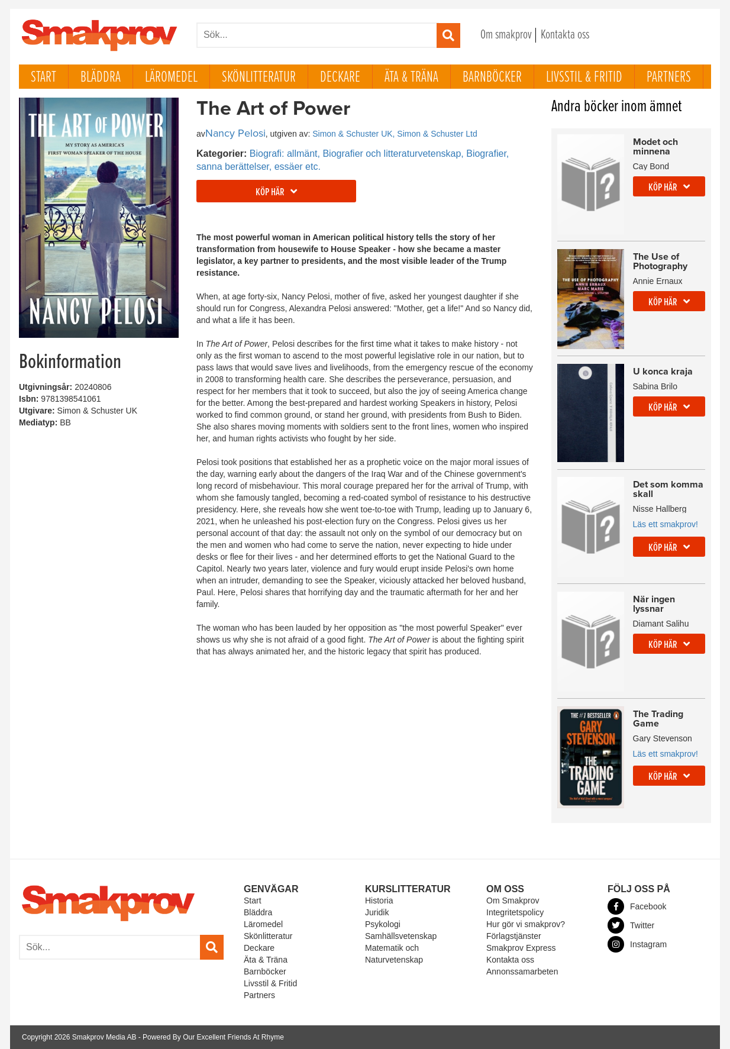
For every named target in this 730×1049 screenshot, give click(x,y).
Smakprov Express (520, 948)
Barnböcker (492, 77)
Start (43, 77)
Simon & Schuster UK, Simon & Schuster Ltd (394, 133)
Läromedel (171, 77)
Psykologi (382, 924)
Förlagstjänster (513, 936)
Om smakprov (506, 35)
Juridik (377, 912)
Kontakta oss (565, 35)
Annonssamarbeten (522, 971)
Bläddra (100, 77)
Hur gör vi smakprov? (525, 924)
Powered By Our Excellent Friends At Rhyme (213, 1037)
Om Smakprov (512, 900)
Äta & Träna (411, 77)
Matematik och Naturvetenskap (394, 953)
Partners (669, 77)
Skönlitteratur (259, 77)
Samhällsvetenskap (401, 936)
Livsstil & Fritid (584, 77)
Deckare (340, 77)
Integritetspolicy (515, 912)
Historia (379, 900)
